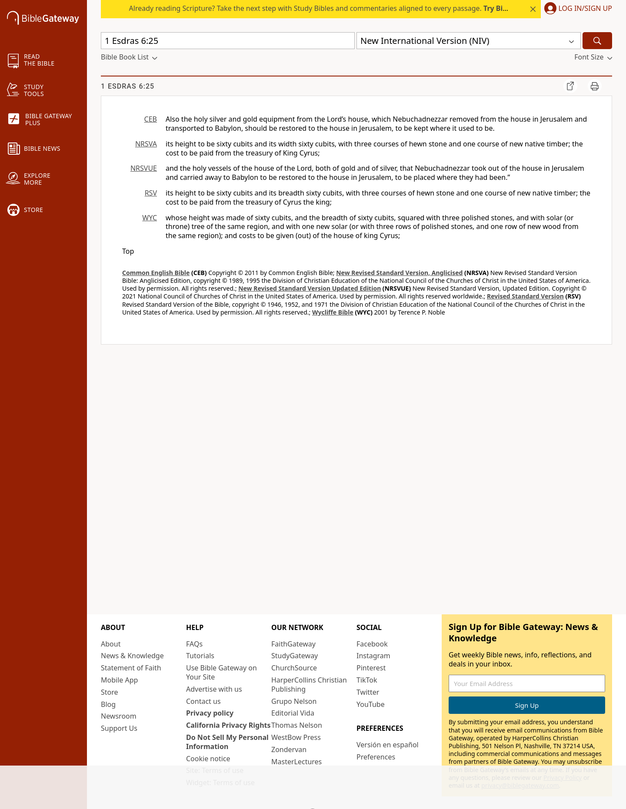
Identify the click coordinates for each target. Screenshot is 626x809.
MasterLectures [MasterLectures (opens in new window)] (296, 761)
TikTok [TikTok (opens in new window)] (366, 680)
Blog (108, 704)
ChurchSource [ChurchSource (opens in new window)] (294, 668)
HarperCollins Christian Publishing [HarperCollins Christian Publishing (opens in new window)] (309, 684)
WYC (149, 217)
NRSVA (146, 144)
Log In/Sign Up (585, 8)
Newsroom (119, 716)
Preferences (375, 757)
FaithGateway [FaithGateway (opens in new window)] (293, 644)
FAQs (194, 644)
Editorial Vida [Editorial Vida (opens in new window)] (292, 713)
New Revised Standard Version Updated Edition (309, 288)
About (110, 644)
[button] (576, 9)
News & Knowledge (132, 655)
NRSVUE (143, 168)
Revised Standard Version (525, 296)
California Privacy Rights (228, 725)
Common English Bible (156, 273)
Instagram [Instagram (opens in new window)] (373, 655)
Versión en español (387, 744)
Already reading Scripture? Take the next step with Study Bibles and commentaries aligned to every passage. (354, 8)
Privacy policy (209, 713)
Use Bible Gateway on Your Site (221, 672)
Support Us (119, 728)
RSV (151, 193)
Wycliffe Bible (332, 312)
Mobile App (119, 680)
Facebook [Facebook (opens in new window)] (372, 644)
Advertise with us (214, 689)
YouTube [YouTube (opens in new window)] (370, 704)
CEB (150, 119)
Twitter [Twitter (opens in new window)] (367, 692)
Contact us (203, 701)
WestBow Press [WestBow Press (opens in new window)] (296, 737)
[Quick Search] (228, 40)
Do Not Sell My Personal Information (227, 742)
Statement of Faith (131, 668)
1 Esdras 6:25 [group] (127, 86)
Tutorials (200, 655)
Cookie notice (208, 758)
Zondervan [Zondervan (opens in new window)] (288, 749)
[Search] (597, 40)
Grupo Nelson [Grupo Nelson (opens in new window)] (293, 701)
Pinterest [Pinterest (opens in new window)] (371, 668)
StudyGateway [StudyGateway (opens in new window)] (294, 655)
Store (109, 692)
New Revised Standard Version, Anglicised (399, 273)
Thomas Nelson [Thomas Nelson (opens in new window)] (296, 725)
